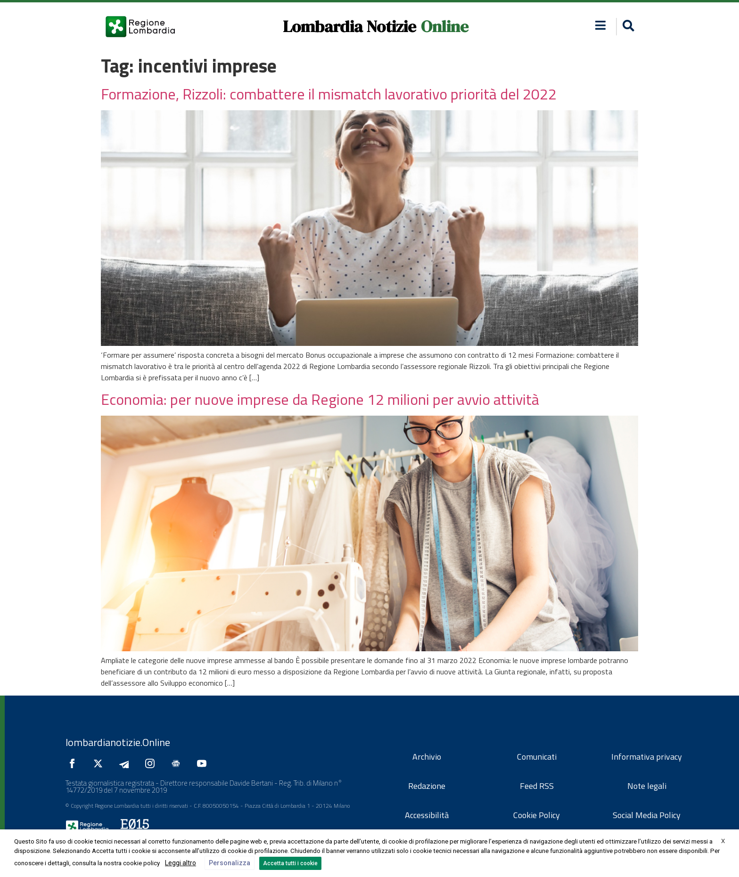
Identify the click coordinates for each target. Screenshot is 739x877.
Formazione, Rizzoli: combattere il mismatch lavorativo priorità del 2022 (329, 93)
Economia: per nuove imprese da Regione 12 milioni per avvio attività (320, 399)
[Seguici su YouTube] (204, 763)
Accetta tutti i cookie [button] (290, 863)
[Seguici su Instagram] (152, 763)
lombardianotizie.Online (118, 742)
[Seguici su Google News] (178, 763)
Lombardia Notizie (349, 26)
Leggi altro (180, 863)
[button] (601, 25)
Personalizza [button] (229, 863)
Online (444, 26)
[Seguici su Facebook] (74, 763)
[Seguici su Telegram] (126, 763)
